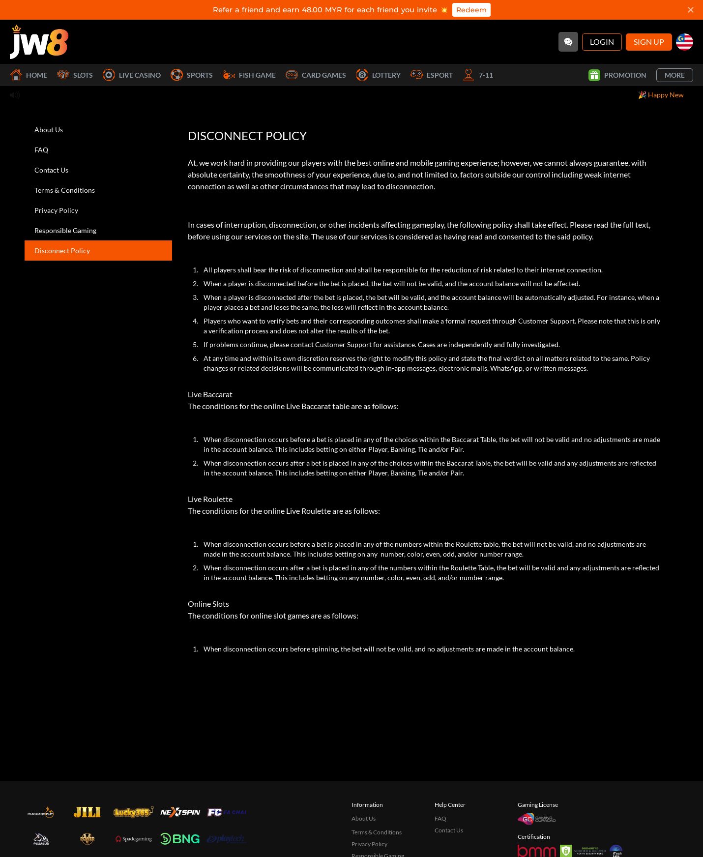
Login (602, 41)
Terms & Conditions (64, 190)
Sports (192, 75)
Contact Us (51, 170)
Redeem (471, 9)
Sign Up (649, 41)
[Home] (39, 42)
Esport (431, 75)
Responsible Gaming (65, 230)
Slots (75, 75)
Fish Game (249, 75)
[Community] (568, 42)
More (675, 75)
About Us (48, 129)
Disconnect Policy (62, 250)
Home (28, 75)
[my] (684, 42)
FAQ (41, 150)
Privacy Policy (56, 210)
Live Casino (132, 75)
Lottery (378, 75)
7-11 (478, 75)
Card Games (316, 75)
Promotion (617, 75)
